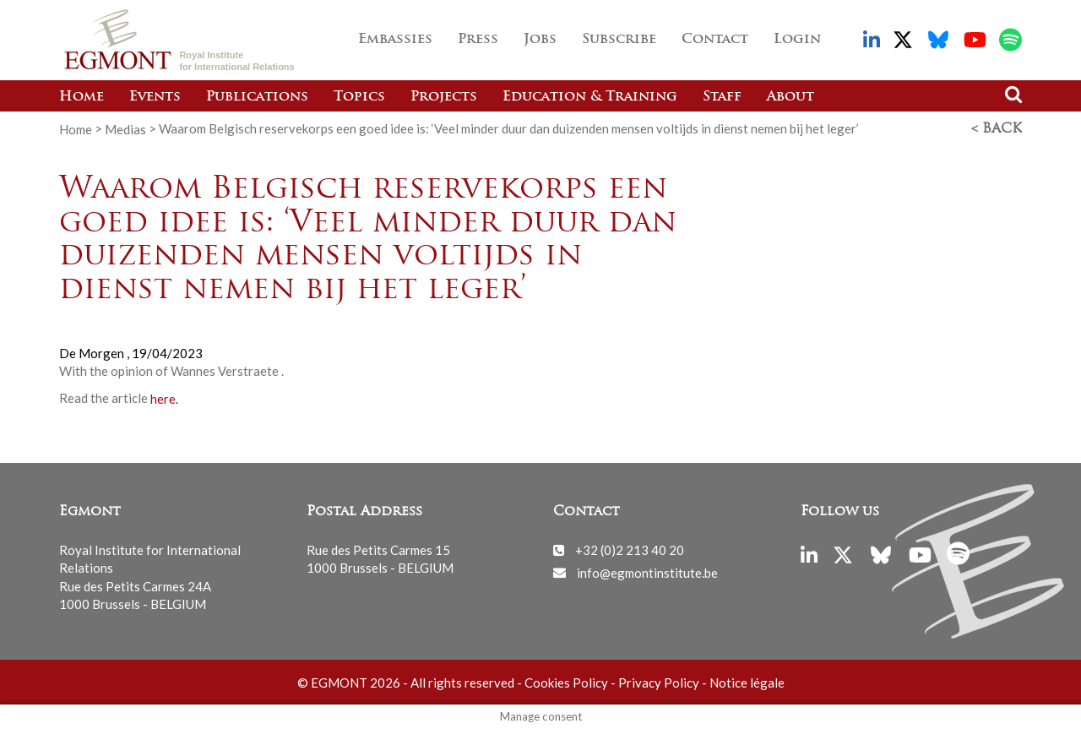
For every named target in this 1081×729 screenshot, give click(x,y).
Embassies (395, 39)
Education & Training (589, 97)
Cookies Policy (566, 681)
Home (81, 97)
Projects (443, 97)
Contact (715, 39)
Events (155, 97)
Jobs (540, 39)
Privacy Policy (658, 681)
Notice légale (747, 681)
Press (478, 39)
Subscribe (619, 39)
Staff (722, 97)
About (790, 97)
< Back (996, 129)
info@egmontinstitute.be (647, 571)
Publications (257, 97)
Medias (125, 128)
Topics (359, 97)
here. (164, 397)
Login (797, 39)
